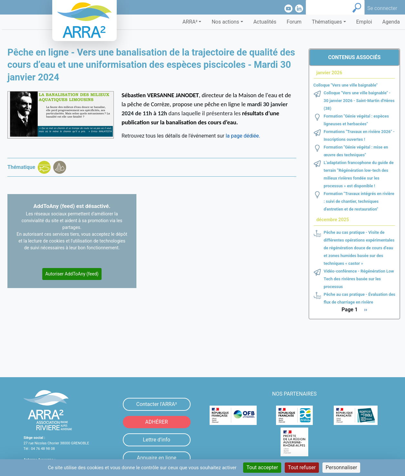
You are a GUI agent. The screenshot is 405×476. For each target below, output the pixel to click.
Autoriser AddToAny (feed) (72, 273)
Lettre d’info (156, 440)
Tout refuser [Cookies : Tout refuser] (302, 467)
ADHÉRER (156, 422)
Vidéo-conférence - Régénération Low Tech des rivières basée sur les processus (359, 279)
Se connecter (382, 8)
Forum (294, 22)
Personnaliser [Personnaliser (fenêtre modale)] (341, 467)
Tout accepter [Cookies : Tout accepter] (262, 467)
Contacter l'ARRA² (156, 404)
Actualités (264, 22)
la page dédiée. (242, 136)
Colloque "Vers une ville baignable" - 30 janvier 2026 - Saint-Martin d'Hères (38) (359, 100)
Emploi (364, 22)
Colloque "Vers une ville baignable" (345, 85)
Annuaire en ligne (156, 458)
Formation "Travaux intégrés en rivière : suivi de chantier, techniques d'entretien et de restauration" (359, 201)
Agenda (391, 22)
